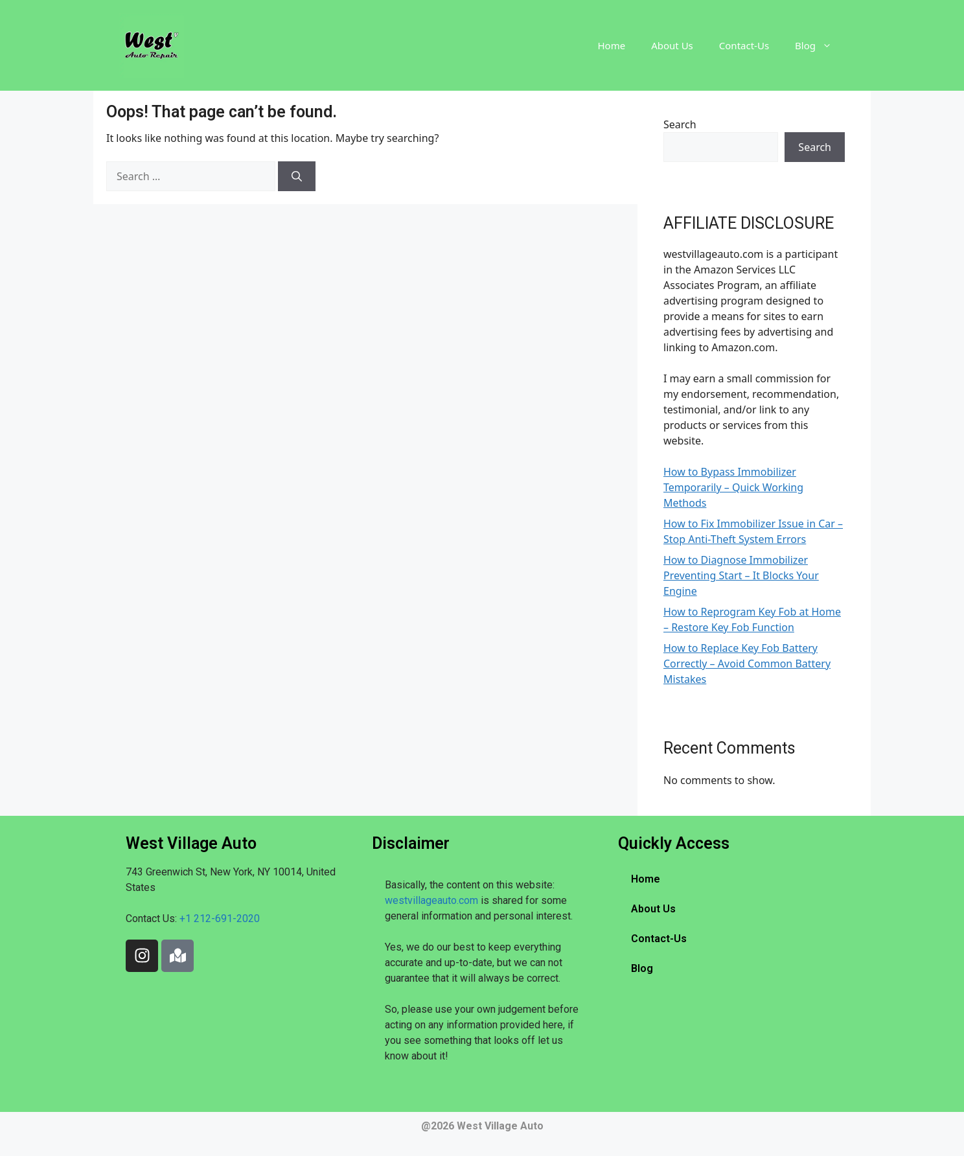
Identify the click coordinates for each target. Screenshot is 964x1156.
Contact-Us (744, 45)
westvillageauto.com (431, 900)
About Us (672, 45)
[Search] (297, 176)
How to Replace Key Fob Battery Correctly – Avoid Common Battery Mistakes (747, 663)
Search (679, 124)
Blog (820, 45)
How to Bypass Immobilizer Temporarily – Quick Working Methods (733, 487)
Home (612, 45)
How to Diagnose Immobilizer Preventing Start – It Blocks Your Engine (741, 575)
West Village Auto (500, 1126)
